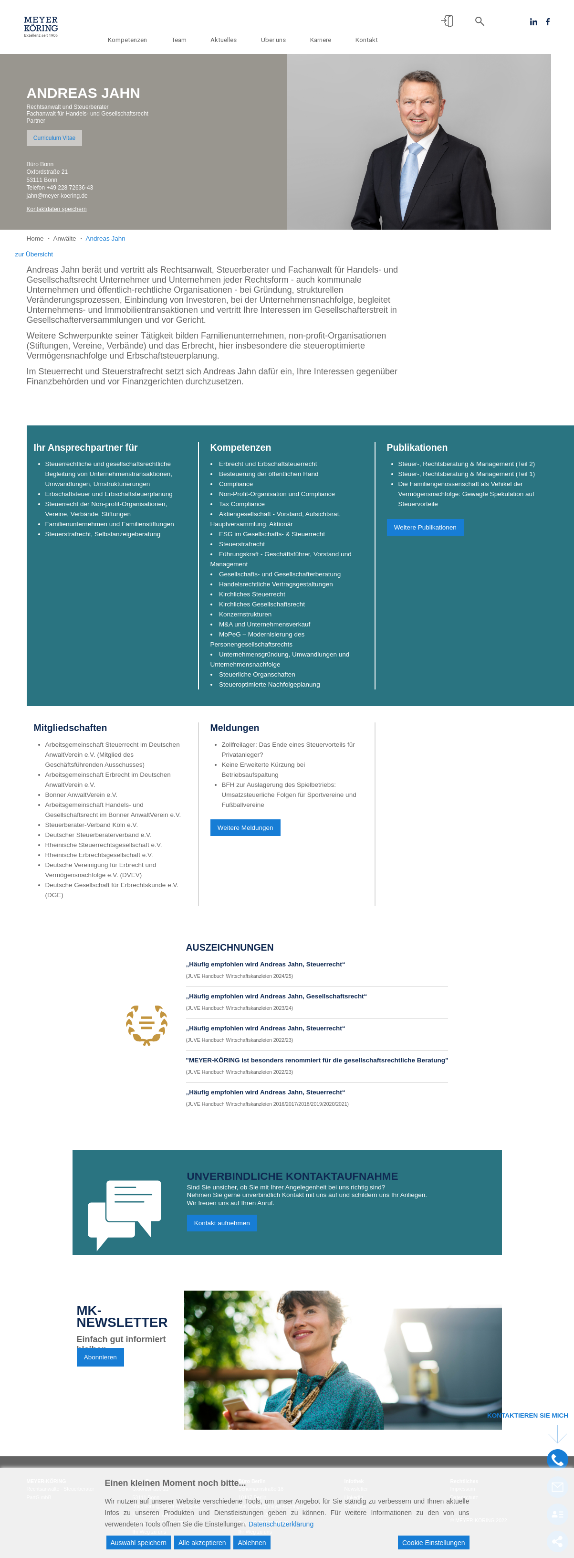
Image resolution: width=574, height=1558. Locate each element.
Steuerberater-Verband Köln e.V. (91, 829)
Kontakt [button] (366, 39)
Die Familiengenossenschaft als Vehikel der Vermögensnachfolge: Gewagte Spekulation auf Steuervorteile (466, 498)
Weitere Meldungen (245, 832)
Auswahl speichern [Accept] (139, 1543)
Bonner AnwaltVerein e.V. (81, 799)
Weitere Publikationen (425, 531)
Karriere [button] (324, 39)
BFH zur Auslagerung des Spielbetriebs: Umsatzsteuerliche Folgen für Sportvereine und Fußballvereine (289, 799)
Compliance (236, 488)
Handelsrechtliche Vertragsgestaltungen (276, 589)
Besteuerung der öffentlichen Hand (268, 478)
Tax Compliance (242, 508)
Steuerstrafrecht (242, 548)
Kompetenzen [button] (145, 39)
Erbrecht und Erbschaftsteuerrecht (268, 468)
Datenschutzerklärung (281, 1524)
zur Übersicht (34, 254)
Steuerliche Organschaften (257, 679)
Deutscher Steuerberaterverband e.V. (98, 839)
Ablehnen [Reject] (252, 1543)
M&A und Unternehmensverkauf (264, 629)
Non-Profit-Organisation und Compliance (277, 498)
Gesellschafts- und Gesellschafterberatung (280, 579)
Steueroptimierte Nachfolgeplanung (269, 689)
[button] (447, 21)
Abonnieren (100, 1362)
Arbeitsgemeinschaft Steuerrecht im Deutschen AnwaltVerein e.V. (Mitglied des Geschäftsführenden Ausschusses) (112, 759)
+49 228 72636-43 (70, 187)
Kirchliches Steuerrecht (252, 599)
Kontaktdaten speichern (57, 209)
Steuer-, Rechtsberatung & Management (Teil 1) (466, 478)
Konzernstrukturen (245, 619)
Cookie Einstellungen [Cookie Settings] (433, 1543)
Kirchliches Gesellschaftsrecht (262, 609)
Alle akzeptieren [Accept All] (202, 1543)
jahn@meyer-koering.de (57, 195)
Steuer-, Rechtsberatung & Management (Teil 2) (466, 468)
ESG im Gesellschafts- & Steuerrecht (272, 538)
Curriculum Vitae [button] (54, 138)
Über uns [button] (281, 39)
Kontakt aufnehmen (222, 1227)
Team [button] (193, 39)
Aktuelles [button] (234, 39)
